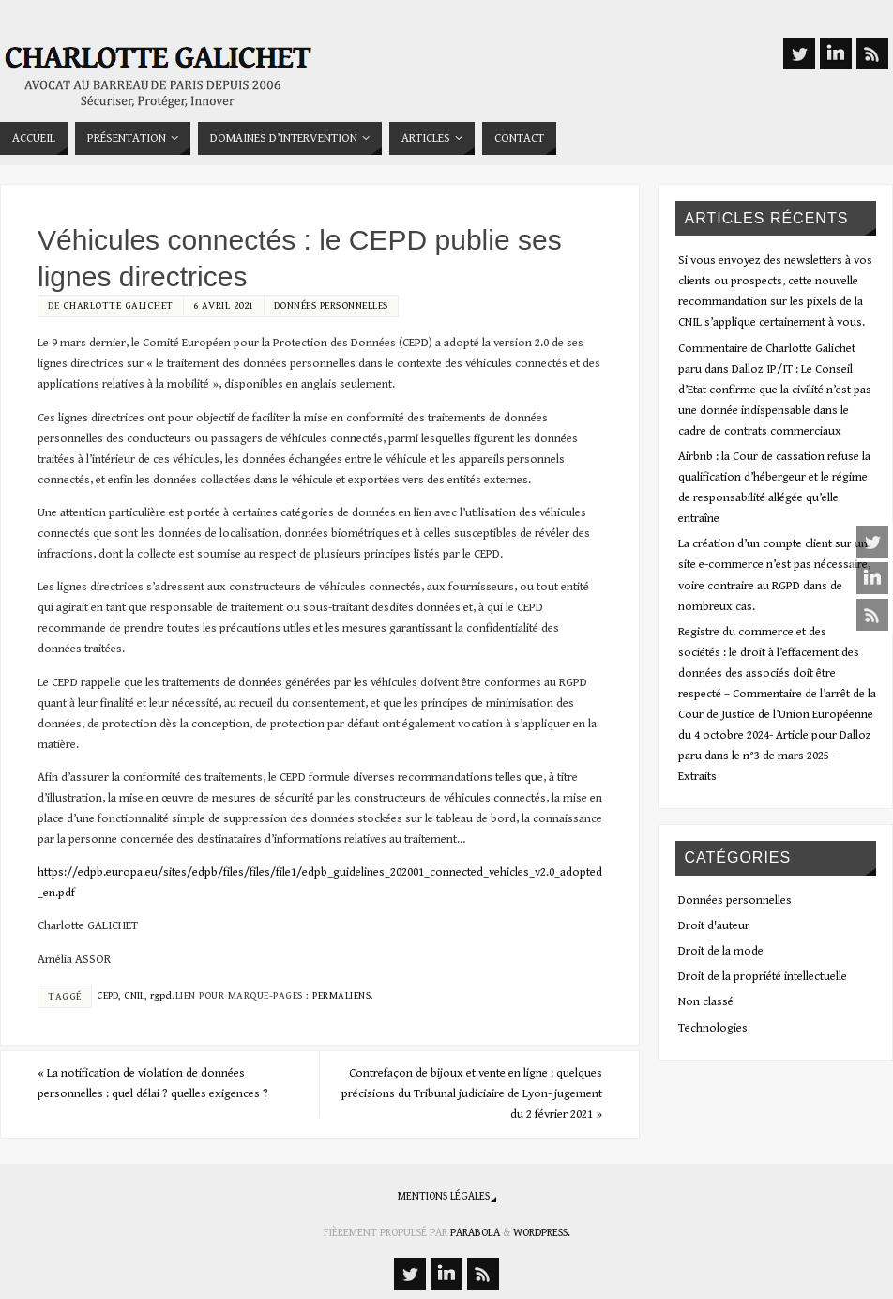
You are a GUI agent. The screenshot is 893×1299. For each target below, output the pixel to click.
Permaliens (341, 995)
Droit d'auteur (713, 926)
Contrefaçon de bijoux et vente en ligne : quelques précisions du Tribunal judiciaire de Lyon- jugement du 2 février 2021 (471, 1094)
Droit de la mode (721, 951)
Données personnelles (331, 305)
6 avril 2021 (223, 305)
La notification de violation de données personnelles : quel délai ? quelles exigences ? (153, 1083)
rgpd (161, 995)
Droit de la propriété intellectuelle (762, 977)
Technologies (713, 1028)
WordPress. (541, 1233)
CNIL (134, 995)
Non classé (706, 1002)
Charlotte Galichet (118, 305)
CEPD (107, 995)
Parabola (475, 1233)
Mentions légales (444, 1196)
